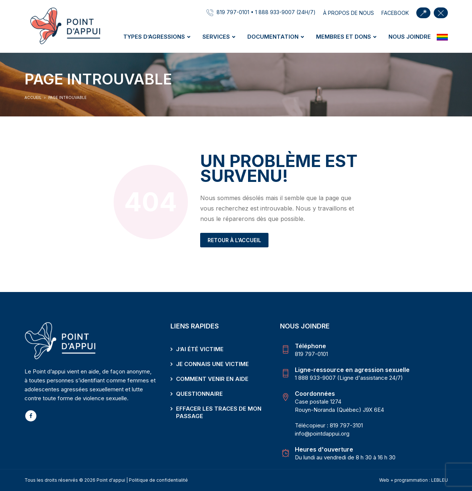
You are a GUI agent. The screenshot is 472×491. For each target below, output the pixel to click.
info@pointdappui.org (322, 433)
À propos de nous (348, 13)
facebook (395, 13)
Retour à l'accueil (234, 240)
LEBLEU (439, 480)
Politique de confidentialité (158, 480)
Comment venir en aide (212, 378)
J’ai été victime (200, 349)
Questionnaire (199, 393)
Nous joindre (409, 36)
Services (216, 36)
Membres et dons (343, 36)
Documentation (273, 36)
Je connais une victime (212, 364)
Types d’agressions (154, 36)
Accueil (33, 97)
